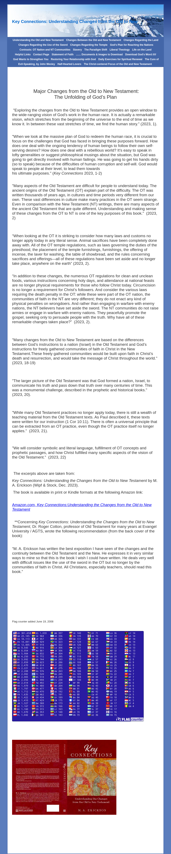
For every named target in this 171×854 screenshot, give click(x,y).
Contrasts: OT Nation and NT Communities (45, 49)
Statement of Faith (63, 54)
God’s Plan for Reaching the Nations (131, 44)
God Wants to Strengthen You (30, 59)
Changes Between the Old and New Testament (93, 40)
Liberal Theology (120, 49)
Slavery (77, 49)
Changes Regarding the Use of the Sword (43, 44)
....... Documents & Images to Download (99, 54)
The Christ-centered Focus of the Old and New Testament (118, 64)
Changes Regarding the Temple (88, 44)
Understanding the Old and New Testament (38, 40)
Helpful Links (23, 54)
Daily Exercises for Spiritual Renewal (120, 59)
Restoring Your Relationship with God (73, 59)
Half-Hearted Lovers (69, 64)
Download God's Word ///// (140, 54)
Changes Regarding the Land (140, 40)
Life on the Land (142, 49)
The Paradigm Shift (95, 49)
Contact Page (41, 54)
